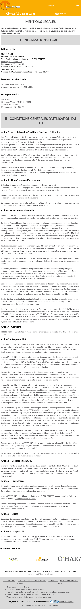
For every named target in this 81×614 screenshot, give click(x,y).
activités (53, 580)
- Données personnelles (32, 605)
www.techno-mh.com (42, 137)
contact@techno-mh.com (11, 61)
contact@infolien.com (10, 104)
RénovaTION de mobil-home (32, 580)
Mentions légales (66, 601)
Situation (21, 583)
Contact (61, 13)
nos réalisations (69, 580)
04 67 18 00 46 (17, 107)
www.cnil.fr (6, 476)
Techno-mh (9, 580)
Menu (51, 5)
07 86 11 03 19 (17, 64)
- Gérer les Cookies (50, 605)
